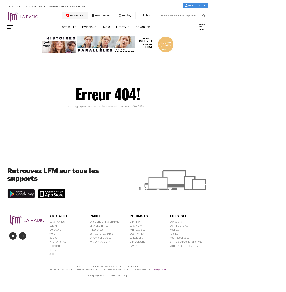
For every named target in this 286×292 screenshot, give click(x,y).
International (57, 242)
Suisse (53, 238)
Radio (106, 27)
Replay (125, 15)
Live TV (147, 15)
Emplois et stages (100, 238)
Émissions (89, 27)
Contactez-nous (35, 6)
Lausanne (55, 230)
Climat (53, 226)
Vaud (52, 234)
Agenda (174, 230)
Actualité (69, 27)
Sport (53, 254)
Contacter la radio (101, 234)
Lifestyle (123, 27)
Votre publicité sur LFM (184, 246)
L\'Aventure (136, 246)
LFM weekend (137, 242)
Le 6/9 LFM (136, 226)
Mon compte (195, 5)
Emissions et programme (104, 222)
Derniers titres (99, 226)
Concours (143, 27)
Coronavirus (57, 222)
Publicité (14, 6)
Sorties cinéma (179, 226)
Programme (101, 15)
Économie (55, 246)
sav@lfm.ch (160, 269)
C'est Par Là (137, 234)
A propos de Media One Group (67, 6)
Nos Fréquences (179, 238)
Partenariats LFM (100, 242)
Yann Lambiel (137, 230)
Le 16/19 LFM (136, 238)
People (174, 234)
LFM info (135, 222)
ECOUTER (75, 15)
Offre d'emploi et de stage (186, 242)
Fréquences (97, 230)
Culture (54, 250)
